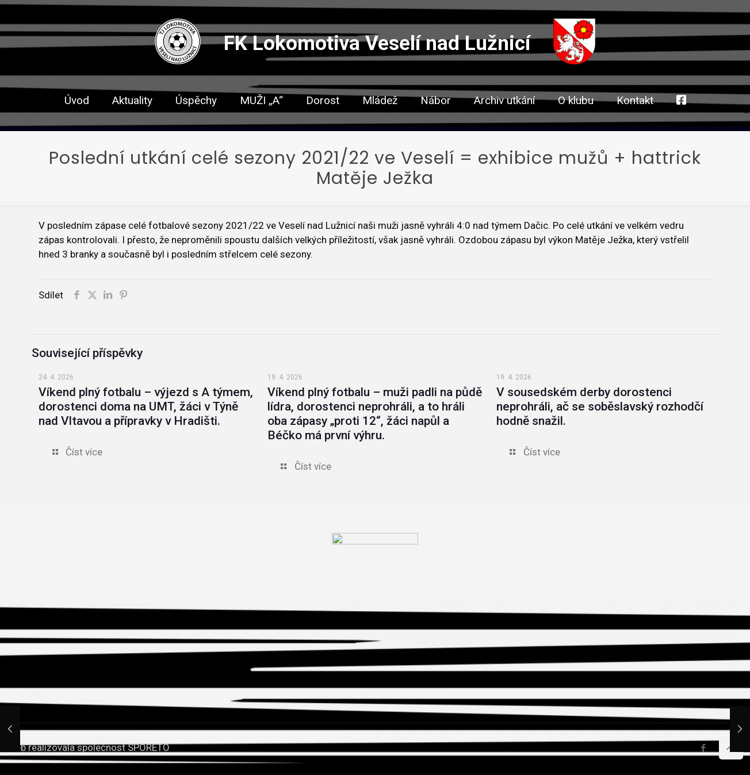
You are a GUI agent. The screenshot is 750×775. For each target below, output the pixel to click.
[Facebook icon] (703, 748)
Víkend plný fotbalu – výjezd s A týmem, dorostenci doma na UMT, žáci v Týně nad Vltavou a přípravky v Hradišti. (146, 406)
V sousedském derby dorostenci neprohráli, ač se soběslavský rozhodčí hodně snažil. (599, 406)
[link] (322, 120)
